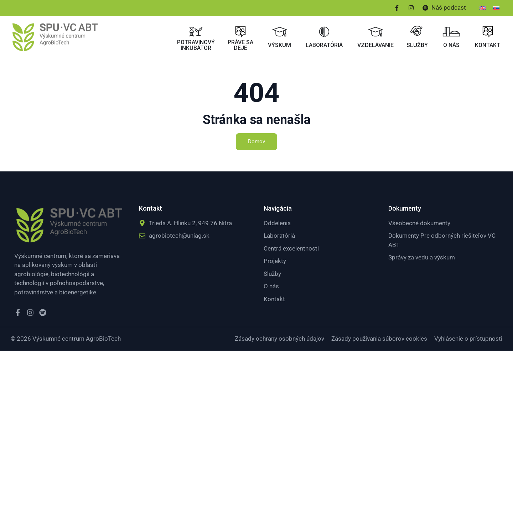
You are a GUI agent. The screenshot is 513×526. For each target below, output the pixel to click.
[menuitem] (482, 8)
